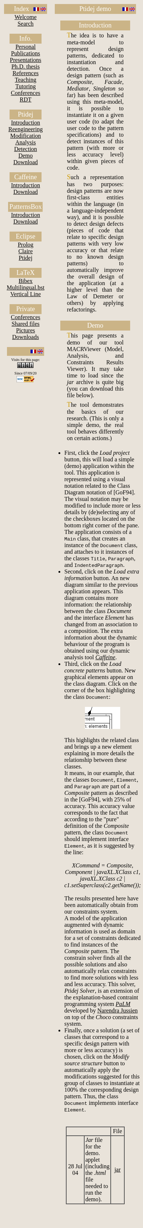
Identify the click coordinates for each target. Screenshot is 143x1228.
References (25, 73)
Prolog (25, 244)
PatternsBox (25, 206)
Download (25, 162)
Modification (25, 136)
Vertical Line (25, 294)
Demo (25, 155)
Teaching (25, 80)
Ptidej (25, 114)
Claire (25, 251)
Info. (25, 38)
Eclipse (25, 236)
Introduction (25, 122)
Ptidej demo (95, 8)
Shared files (26, 324)
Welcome (25, 17)
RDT (25, 99)
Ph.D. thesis (25, 66)
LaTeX (26, 272)
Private (25, 309)
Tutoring (25, 86)
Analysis (25, 142)
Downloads (25, 337)
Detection (25, 149)
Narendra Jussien (117, 1010)
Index (21, 8)
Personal (25, 47)
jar (117, 1169)
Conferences (25, 93)
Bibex (25, 281)
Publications (25, 53)
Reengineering (25, 129)
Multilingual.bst (25, 287)
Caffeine (25, 177)
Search (26, 24)
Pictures (25, 330)
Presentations (25, 60)
